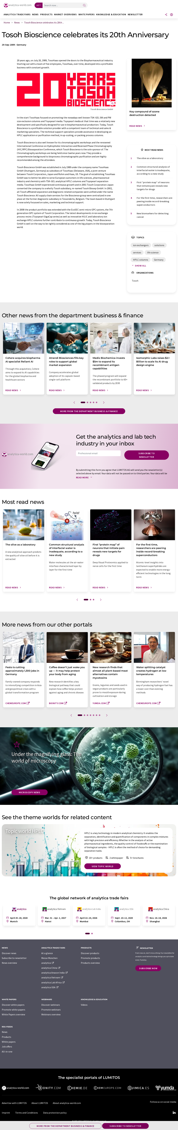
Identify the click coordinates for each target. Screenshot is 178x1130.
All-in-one (7, 1051)
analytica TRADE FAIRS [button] (17, 14)
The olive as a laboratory (150, 158)
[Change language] (171, 15)
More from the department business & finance (89, 411)
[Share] (166, 15)
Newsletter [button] (135, 14)
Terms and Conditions (26, 1112)
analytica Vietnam (52, 977)
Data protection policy (55, 1112)
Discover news (9, 953)
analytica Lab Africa (53, 982)
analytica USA (50, 987)
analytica (47, 962)
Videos (84, 1004)
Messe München (49, 957)
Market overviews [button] (65, 14)
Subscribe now (148, 968)
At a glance (47, 953)
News (4, 1031)
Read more (84, 477)
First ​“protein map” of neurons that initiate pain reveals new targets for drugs (153, 186)
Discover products (90, 953)
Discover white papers (13, 1004)
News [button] (35, 14)
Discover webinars (50, 1004)
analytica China (50, 967)
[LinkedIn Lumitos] (174, 1112)
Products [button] (46, 14)
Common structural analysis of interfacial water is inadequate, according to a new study (153, 170)
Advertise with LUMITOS (14, 1102)
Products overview (90, 962)
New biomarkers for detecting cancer (152, 215)
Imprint (6, 1112)
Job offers (7, 1046)
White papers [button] (86, 14)
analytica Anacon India (54, 972)
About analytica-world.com (67, 1102)
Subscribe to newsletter (146, 455)
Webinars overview (50, 1014)
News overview (9, 962)
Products (6, 1036)
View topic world (102, 866)
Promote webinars (51, 1009)
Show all (138, 265)
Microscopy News (29, 792)
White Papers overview (13, 1014)
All (38, 5)
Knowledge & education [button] (111, 14)
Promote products (90, 957)
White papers (9, 1041)
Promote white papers (13, 1009)
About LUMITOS (40, 1102)
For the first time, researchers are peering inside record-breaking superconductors (154, 201)
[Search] (84, 5)
